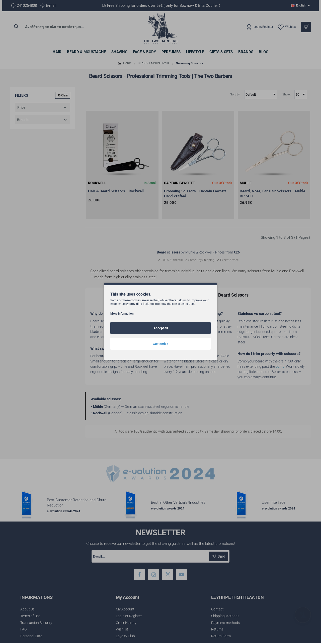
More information (122, 313)
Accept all (160, 328)
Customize (160, 344)
